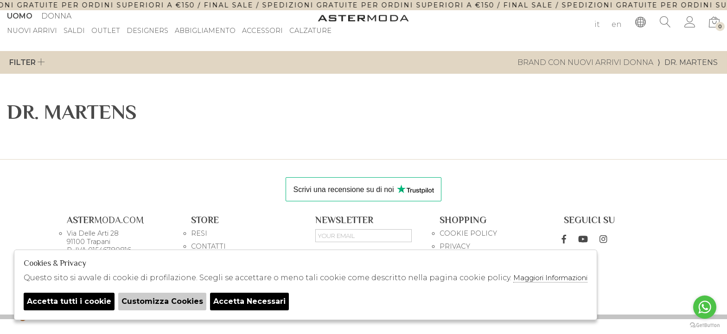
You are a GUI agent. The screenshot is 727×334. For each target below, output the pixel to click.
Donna (56, 16)
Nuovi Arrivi (32, 31)
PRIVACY (455, 246)
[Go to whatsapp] (704, 307)
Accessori (262, 31)
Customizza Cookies (162, 301)
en (617, 24)
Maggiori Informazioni (550, 277)
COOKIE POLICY (468, 233)
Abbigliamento (205, 31)
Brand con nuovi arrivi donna (585, 62)
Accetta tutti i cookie (69, 301)
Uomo (19, 16)
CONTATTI (208, 246)
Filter (27, 62)
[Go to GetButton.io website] (705, 325)
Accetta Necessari (249, 301)
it (597, 24)
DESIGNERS (147, 31)
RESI (199, 233)
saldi (74, 31)
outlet (105, 31)
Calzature (310, 31)
